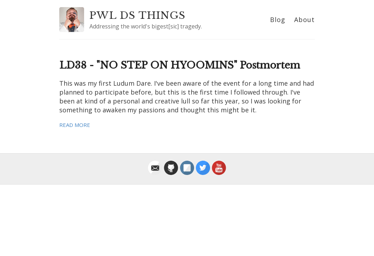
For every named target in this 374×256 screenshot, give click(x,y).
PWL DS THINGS (137, 15)
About (304, 19)
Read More (74, 124)
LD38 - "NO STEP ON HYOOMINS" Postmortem (179, 65)
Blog (277, 19)
